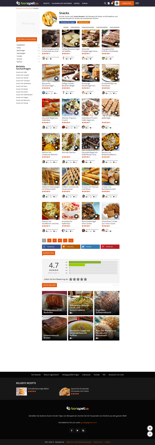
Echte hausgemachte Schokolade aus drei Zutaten (50, 50)
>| (71, 240)
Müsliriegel (21, 50)
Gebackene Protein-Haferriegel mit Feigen (90, 119)
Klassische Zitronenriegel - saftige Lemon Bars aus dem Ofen (49, 84)
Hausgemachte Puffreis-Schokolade (110, 50)
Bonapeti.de (20, 8)
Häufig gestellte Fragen (70, 375)
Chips (19, 48)
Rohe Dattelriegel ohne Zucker (89, 222)
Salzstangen (21, 53)
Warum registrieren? (51, 375)
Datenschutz (98, 442)
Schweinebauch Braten (51, 336)
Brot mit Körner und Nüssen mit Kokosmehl (106, 333)
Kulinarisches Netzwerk (62, 3)
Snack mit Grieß (22, 92)
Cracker (19, 56)
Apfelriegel (106, 118)
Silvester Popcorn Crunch (69, 119)
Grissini (19, 59)
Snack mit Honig (22, 103)
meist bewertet (114, 27)
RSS (104, 375)
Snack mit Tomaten (23, 81)
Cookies (107, 442)
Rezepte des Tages (67, 22)
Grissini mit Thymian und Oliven (90, 188)
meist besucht (75, 27)
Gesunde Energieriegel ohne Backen (89, 50)
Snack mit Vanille (22, 78)
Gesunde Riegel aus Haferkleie (50, 119)
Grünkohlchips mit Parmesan (109, 84)
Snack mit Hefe (21, 72)
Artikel (77, 3)
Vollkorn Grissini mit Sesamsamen (70, 188)
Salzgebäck (21, 45)
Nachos (19, 62)
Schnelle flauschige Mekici (38, 388)
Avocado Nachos (68, 152)
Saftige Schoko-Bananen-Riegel (68, 84)
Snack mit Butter (22, 89)
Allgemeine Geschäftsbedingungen (78, 442)
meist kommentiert (88, 27)
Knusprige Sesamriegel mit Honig (88, 84)
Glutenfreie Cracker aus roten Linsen (110, 222)
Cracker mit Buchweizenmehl (108, 188)
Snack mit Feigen (22, 97)
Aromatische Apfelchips (67, 222)
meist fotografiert (102, 27)
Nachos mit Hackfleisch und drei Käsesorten (50, 222)
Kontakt (97, 375)
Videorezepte (83, 22)
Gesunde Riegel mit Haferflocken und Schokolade (90, 153)
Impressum (86, 375)
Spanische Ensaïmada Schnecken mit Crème (80, 389)
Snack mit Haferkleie (23, 83)
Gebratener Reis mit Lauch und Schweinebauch (80, 307)
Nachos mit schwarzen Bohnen (49, 153)
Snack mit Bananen (23, 100)
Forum (84, 3)
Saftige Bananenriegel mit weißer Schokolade (71, 50)
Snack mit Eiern (21, 86)
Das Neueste (36, 375)
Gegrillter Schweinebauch (103, 311)
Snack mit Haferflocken (24, 95)
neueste (65, 27)
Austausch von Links (116, 375)
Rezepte (46, 3)
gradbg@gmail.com (89, 422)
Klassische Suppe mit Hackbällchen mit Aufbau (80, 333)
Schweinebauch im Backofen (53, 311)
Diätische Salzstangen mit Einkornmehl (51, 188)
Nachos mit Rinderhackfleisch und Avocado (109, 153)
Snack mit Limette (22, 75)
